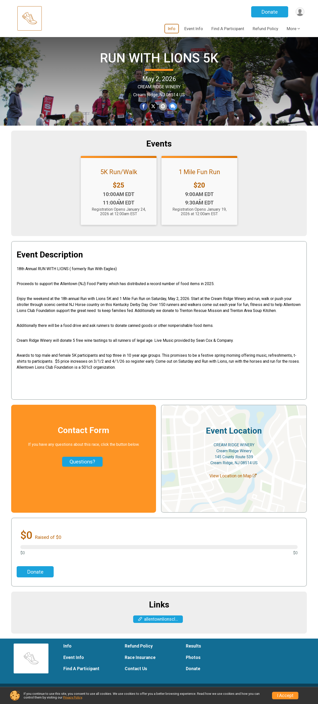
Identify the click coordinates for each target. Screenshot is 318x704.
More (291, 28)
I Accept (285, 695)
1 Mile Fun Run (199, 177)
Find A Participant (227, 28)
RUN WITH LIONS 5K (159, 61)
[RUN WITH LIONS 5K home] (29, 18)
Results (193, 651)
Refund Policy (265, 28)
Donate (269, 12)
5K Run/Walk (118, 177)
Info (171, 28)
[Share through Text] (172, 110)
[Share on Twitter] (153, 110)
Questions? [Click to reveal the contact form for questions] (82, 467)
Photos (193, 663)
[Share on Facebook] (144, 110)
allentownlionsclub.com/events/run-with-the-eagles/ (160, 624)
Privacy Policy (72, 697)
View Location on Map (233, 481)
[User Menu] (299, 11)
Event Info (193, 28)
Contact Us (136, 674)
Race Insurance (140, 663)
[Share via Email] (163, 110)
